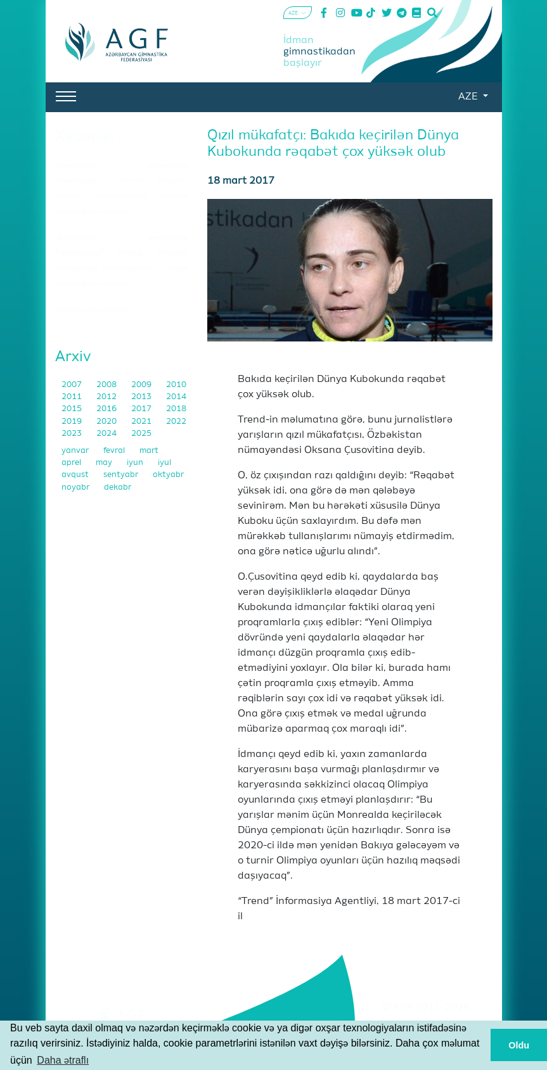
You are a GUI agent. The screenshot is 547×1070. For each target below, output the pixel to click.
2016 (107, 409)
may (105, 463)
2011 (72, 397)
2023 (72, 434)
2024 (107, 434)
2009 (142, 385)
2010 (176, 385)
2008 (107, 385)
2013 (142, 397)
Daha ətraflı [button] (63, 1060)
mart (148, 451)
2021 (142, 421)
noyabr (76, 487)
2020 (107, 421)
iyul (164, 463)
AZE (469, 97)
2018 (176, 409)
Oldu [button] (518, 1045)
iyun (136, 463)
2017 (142, 409)
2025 (141, 434)
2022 (176, 421)
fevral (115, 451)
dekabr (117, 487)
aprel (72, 463)
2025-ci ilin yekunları (93, 310)
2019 (72, 421)
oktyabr (168, 475)
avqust (76, 475)
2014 (176, 397)
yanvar (76, 451)
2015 (72, 409)
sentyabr (121, 475)
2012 (107, 397)
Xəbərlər (86, 136)
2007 (72, 385)
